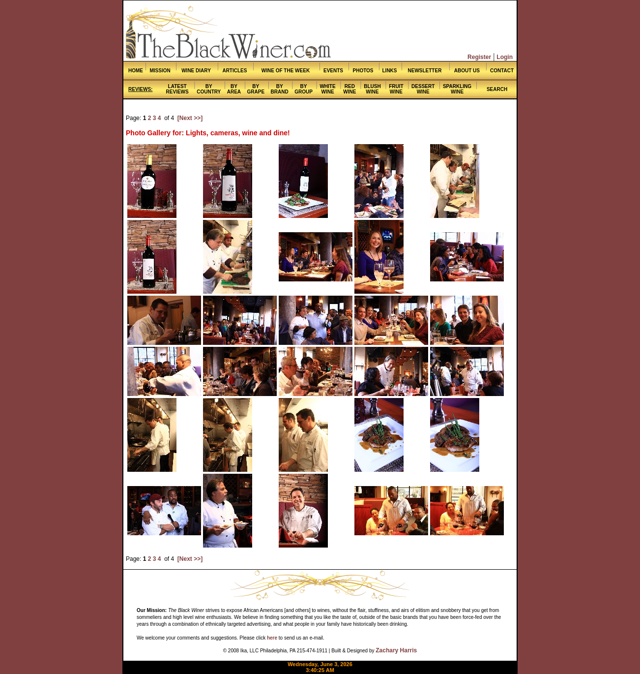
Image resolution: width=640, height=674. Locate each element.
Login (504, 57)
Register (479, 57)
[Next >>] (190, 118)
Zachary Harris (396, 650)
